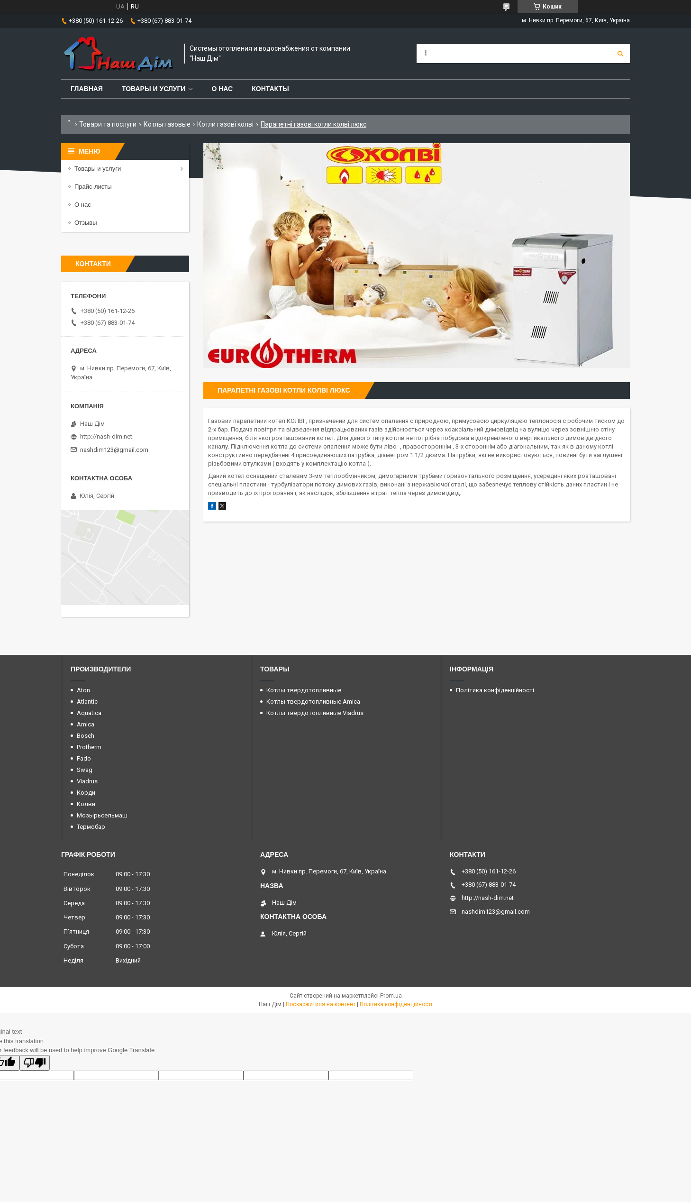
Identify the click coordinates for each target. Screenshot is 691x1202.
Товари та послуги (107, 124)
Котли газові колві (225, 124)
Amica (85, 724)
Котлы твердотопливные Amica (313, 701)
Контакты (270, 88)
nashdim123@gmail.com (114, 449)
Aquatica (89, 712)
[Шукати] (620, 53)
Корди (86, 792)
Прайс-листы (93, 186)
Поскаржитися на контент (320, 1004)
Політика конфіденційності (495, 690)
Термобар (91, 826)
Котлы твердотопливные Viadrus (315, 712)
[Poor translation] (34, 1063)
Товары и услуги (154, 88)
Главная (87, 88)
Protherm (89, 747)
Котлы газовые (167, 124)
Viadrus (87, 781)
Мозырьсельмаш (102, 815)
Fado (84, 758)
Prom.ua (391, 995)
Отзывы (85, 222)
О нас (222, 88)
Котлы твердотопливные (303, 690)
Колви (86, 803)
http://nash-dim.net (106, 436)
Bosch (85, 735)
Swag (84, 769)
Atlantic (87, 701)
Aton (83, 690)
